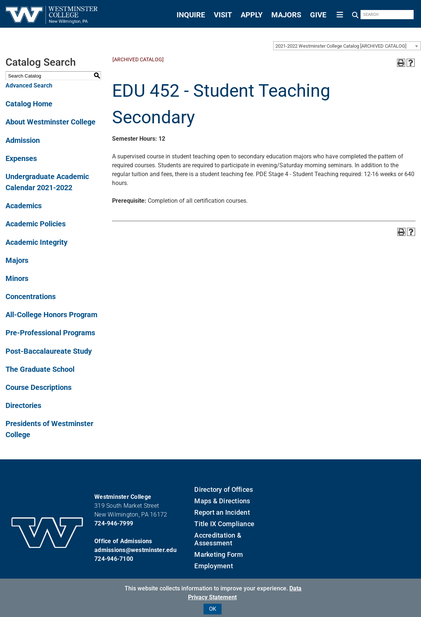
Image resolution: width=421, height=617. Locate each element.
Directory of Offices (223, 489)
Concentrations (31, 296)
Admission (23, 140)
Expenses (21, 158)
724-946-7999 (113, 523)
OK (212, 609)
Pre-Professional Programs (50, 332)
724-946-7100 (113, 558)
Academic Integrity (36, 242)
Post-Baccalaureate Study (49, 351)
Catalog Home (29, 103)
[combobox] (347, 45)
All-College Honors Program (51, 314)
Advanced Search (29, 85)
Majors (17, 260)
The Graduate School (40, 369)
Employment (213, 566)
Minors (17, 278)
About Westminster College (50, 121)
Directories (23, 405)
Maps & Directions (222, 501)
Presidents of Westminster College (49, 429)
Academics (24, 205)
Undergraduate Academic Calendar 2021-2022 (47, 182)
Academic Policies (36, 223)
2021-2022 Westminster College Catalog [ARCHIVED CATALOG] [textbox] (340, 46)
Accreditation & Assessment (217, 539)
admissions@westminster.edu (135, 549)
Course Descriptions (39, 387)
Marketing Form (218, 554)
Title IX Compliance (224, 524)
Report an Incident (222, 512)
